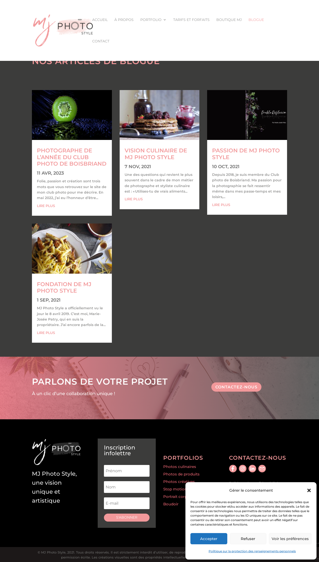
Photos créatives (179, 481)
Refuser (248, 538)
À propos (124, 20)
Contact (100, 41)
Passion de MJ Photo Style (246, 153)
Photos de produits (181, 474)
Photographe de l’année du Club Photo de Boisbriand (71, 157)
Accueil (100, 20)
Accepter (208, 538)
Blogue (256, 20)
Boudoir (170, 504)
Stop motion (175, 489)
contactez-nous (236, 387)
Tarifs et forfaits (191, 20)
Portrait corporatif (180, 496)
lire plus (46, 206)
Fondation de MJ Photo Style (64, 287)
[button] (309, 490)
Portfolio (150, 20)
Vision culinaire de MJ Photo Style (156, 153)
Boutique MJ (229, 20)
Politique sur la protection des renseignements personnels (252, 551)
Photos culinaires (179, 466)
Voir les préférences (290, 538)
